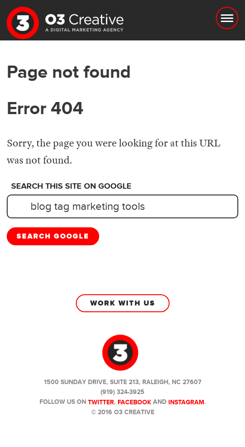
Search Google (53, 236)
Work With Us (122, 303)
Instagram (186, 402)
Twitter (101, 402)
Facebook (134, 402)
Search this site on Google (71, 186)
